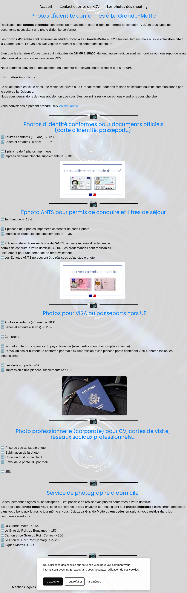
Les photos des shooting (127, 6)
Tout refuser (74, 581)
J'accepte (53, 581)
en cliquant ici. (68, 106)
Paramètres (93, 581)
